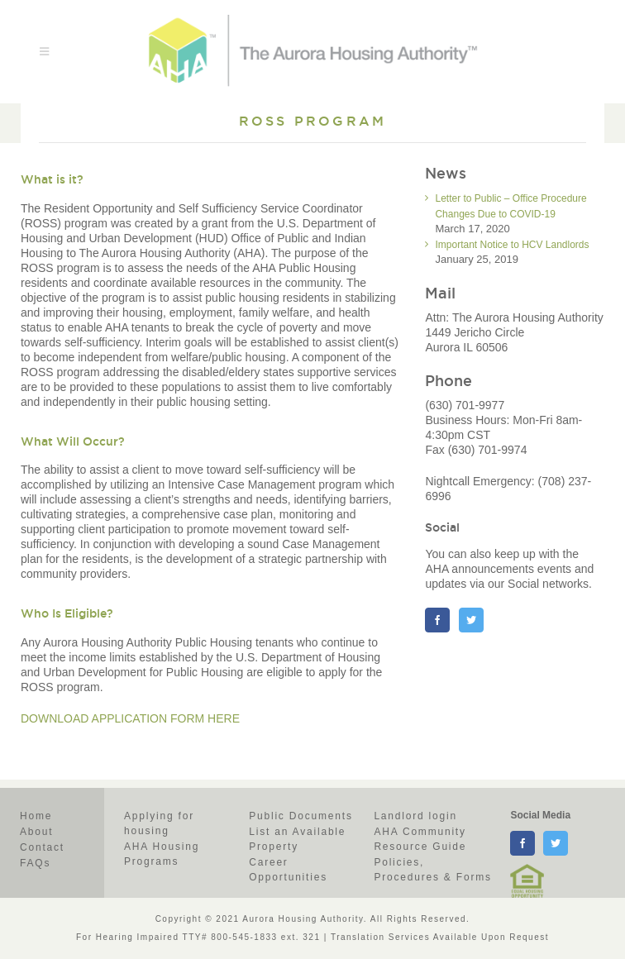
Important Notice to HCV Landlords (512, 244)
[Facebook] (437, 620)
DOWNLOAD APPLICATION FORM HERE (130, 718)
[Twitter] (471, 620)
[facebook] (522, 843)
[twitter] (555, 843)
